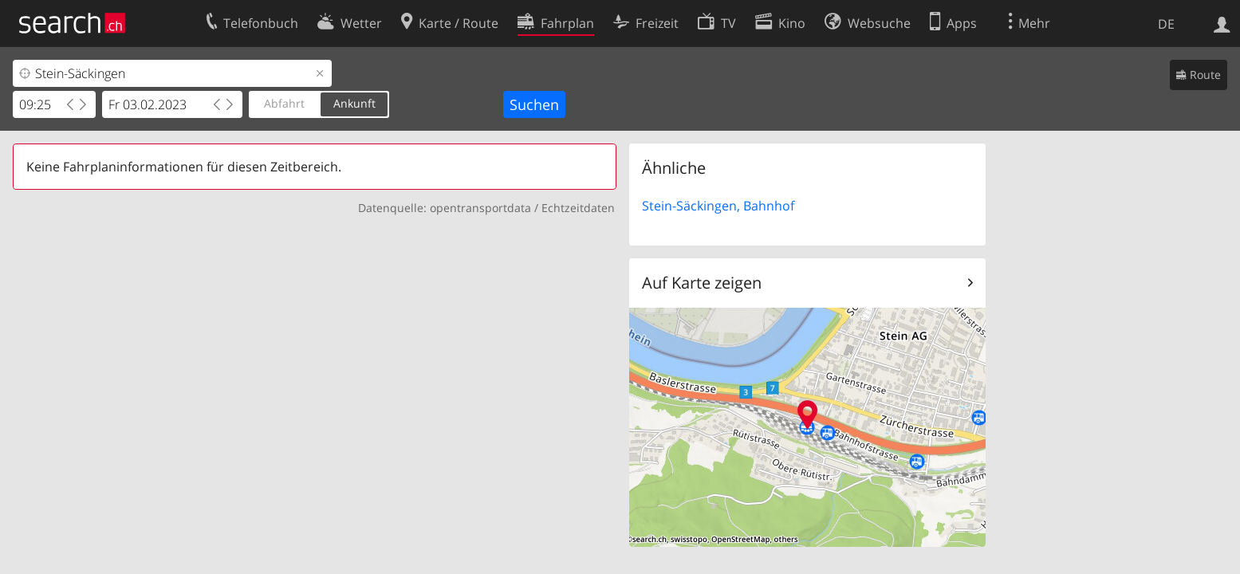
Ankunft (354, 103)
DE (1166, 24)
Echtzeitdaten (578, 207)
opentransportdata (480, 207)
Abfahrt (284, 103)
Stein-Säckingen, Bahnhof (718, 205)
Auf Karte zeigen (702, 282)
